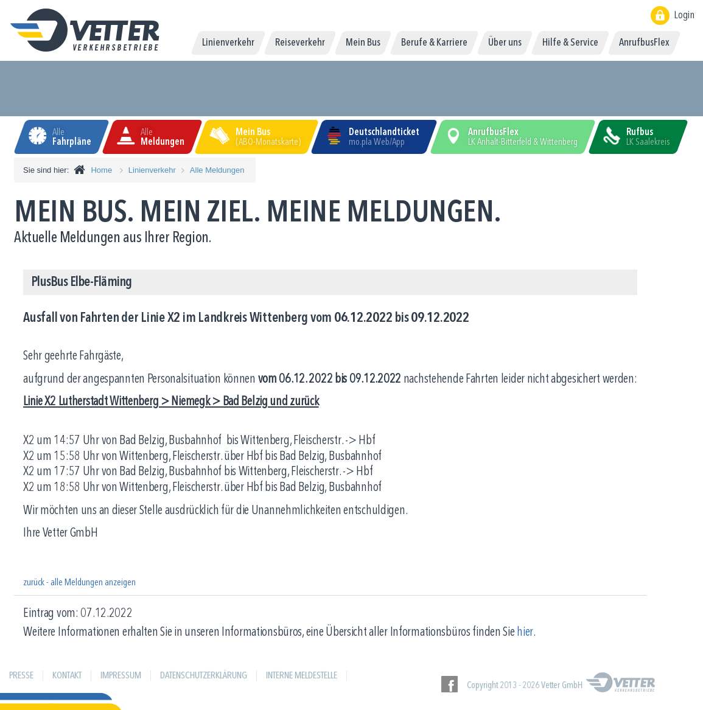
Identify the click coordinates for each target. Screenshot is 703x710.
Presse (21, 676)
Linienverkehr (152, 170)
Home (101, 170)
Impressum (120, 676)
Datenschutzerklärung (203, 676)
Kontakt (67, 676)
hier (525, 632)
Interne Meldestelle (301, 676)
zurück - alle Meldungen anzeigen (79, 583)
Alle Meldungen (217, 170)
